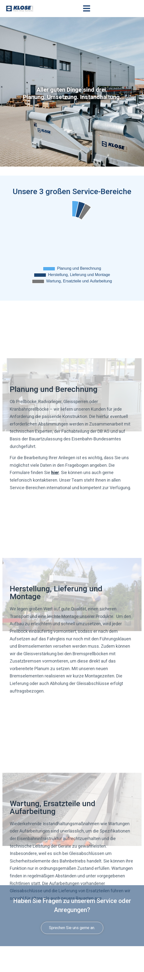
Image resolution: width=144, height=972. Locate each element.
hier (55, 472)
